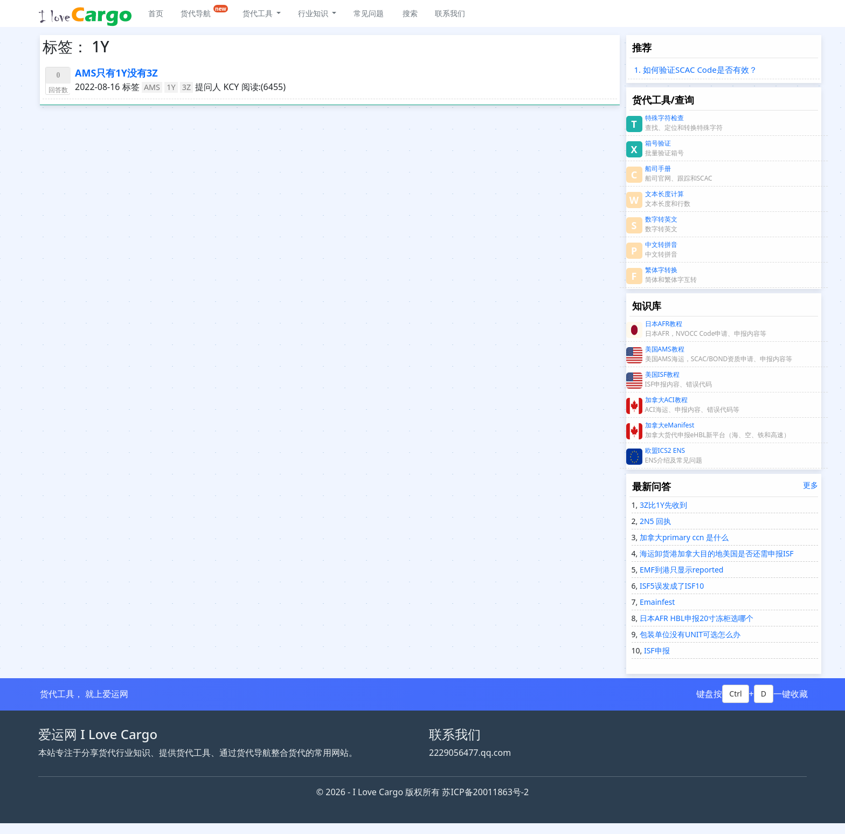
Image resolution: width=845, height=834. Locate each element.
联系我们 (450, 13)
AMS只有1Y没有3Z (116, 72)
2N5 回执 (654, 521)
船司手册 (658, 168)
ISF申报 (655, 650)
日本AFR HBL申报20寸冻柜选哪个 (695, 618)
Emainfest (656, 602)
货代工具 (259, 13)
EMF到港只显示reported (680, 569)
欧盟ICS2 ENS (665, 450)
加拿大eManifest (670, 425)
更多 (810, 485)
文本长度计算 (664, 193)
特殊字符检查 (664, 117)
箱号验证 (658, 143)
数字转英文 (661, 219)
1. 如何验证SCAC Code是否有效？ (695, 69)
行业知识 (314, 13)
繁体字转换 (661, 269)
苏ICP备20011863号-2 (485, 792)
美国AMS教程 (664, 349)
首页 (155, 13)
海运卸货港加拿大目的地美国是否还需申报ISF (715, 553)
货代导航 (204, 11)
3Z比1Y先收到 (662, 505)
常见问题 (369, 13)
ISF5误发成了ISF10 (671, 586)
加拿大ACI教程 (666, 399)
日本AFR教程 (663, 323)
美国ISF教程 (662, 374)
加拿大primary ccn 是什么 (683, 537)
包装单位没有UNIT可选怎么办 (689, 634)
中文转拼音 (661, 244)
